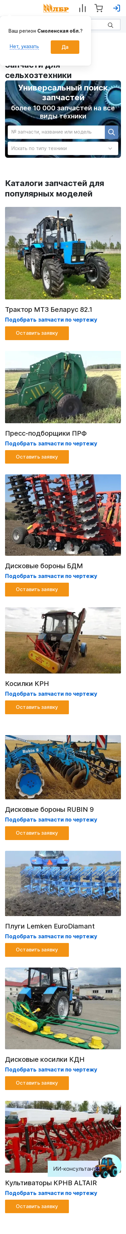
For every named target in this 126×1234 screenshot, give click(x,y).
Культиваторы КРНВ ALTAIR (51, 1183)
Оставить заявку (37, 333)
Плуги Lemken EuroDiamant (50, 926)
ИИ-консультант (79, 1169)
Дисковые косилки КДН (45, 1059)
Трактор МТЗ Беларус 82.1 (48, 309)
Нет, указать (24, 46)
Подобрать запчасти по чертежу (51, 576)
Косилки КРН (27, 684)
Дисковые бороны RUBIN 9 (49, 809)
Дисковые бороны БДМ (44, 566)
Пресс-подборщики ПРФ (46, 433)
